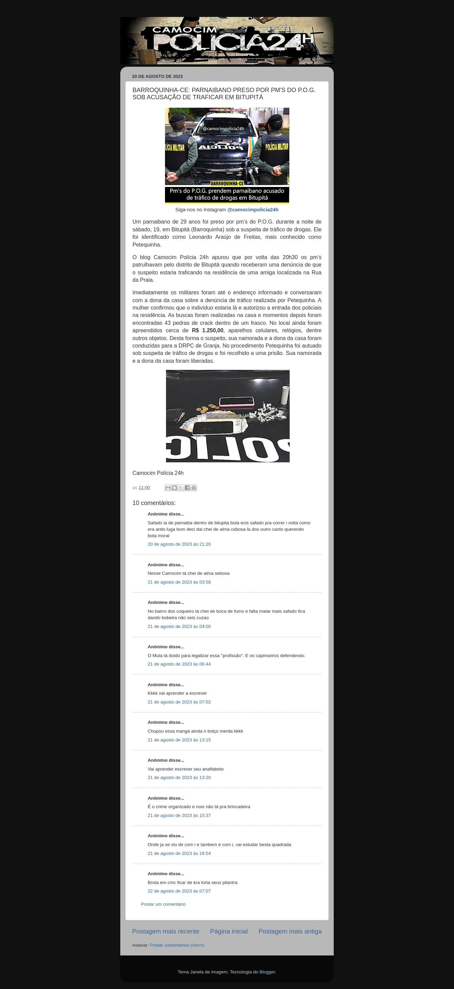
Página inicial (229, 931)
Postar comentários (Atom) (177, 945)
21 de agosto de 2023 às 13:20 (179, 777)
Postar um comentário (163, 904)
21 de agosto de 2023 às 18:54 (179, 853)
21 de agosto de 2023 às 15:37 (179, 815)
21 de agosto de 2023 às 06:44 (179, 664)
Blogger (267, 971)
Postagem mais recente (165, 931)
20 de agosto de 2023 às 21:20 (179, 544)
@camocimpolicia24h (252, 209)
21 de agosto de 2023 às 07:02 (179, 701)
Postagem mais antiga (290, 931)
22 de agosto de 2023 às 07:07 (179, 890)
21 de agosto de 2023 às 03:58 (179, 582)
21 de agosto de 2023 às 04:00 (179, 626)
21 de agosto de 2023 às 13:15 (179, 739)
